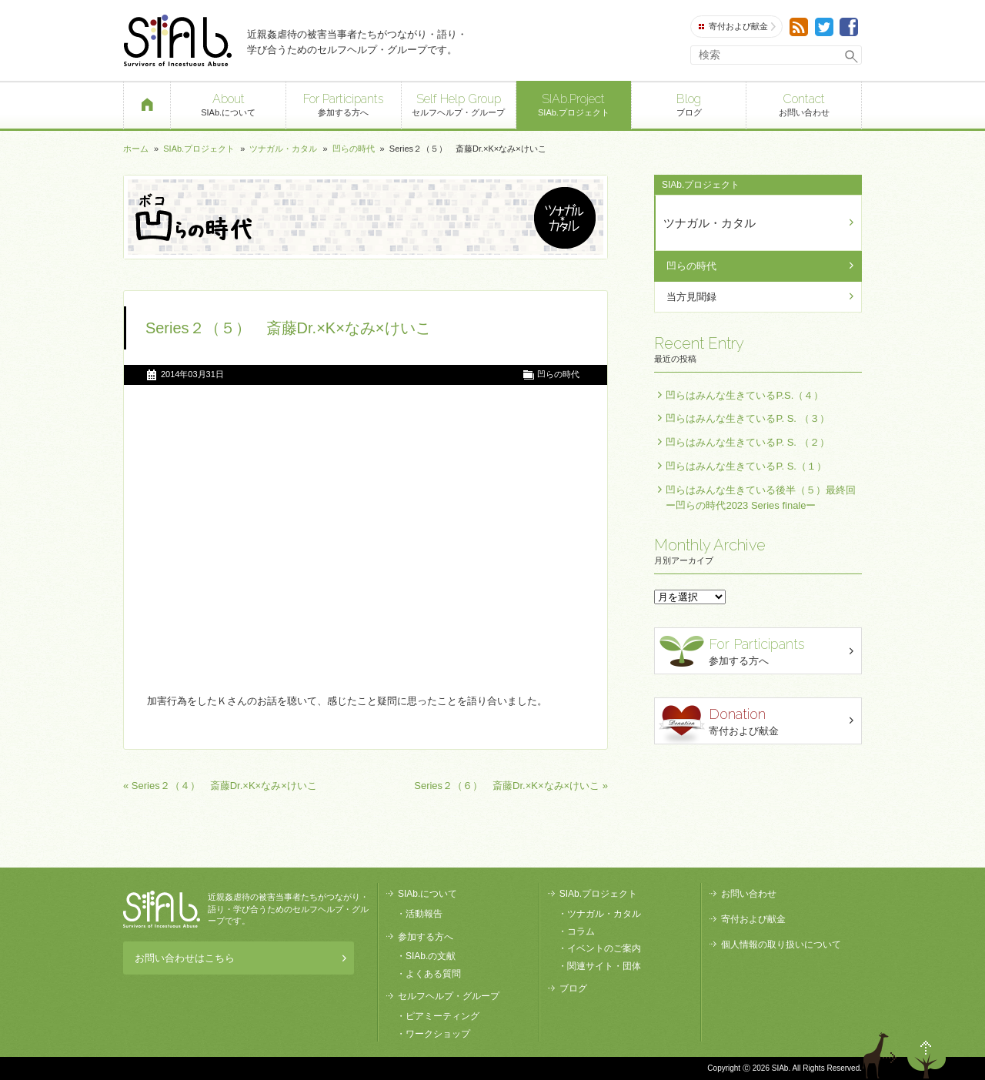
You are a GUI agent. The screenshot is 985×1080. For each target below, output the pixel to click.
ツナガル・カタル (283, 148)
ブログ (689, 103)
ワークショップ (438, 1033)
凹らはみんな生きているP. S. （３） (747, 418)
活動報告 (424, 913)
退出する (882, 1055)
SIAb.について (228, 103)
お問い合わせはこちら (240, 958)
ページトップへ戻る (926, 1055)
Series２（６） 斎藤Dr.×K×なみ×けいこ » (511, 785)
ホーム (136, 148)
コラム (581, 931)
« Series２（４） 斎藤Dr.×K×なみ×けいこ (220, 785)
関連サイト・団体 (604, 966)
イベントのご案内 (604, 948)
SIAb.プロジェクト (573, 103)
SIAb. (177, 40)
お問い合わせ (803, 103)
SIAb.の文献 (431, 956)
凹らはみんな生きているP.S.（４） (744, 395)
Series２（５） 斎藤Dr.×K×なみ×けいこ (288, 327)
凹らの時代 (353, 148)
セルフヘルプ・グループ (459, 103)
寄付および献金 (737, 27)
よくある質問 (433, 973)
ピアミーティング (442, 1016)
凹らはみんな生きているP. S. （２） (747, 442)
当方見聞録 (691, 297)
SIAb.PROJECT (161, 909)
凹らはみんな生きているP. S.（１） (746, 466)
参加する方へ (343, 103)
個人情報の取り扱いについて (781, 944)
